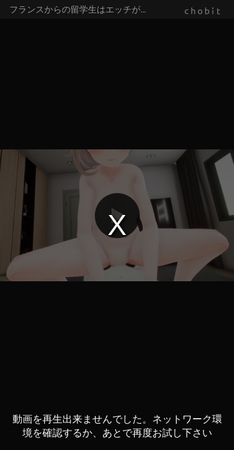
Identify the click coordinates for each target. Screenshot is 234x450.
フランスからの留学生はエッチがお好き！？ (96, 9)
